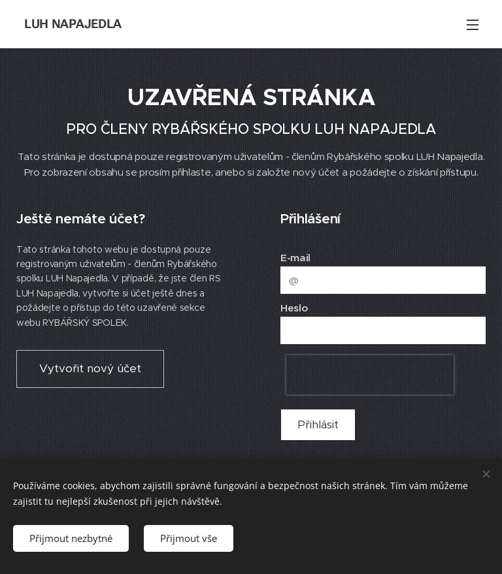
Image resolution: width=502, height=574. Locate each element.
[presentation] (370, 374)
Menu (472, 24)
